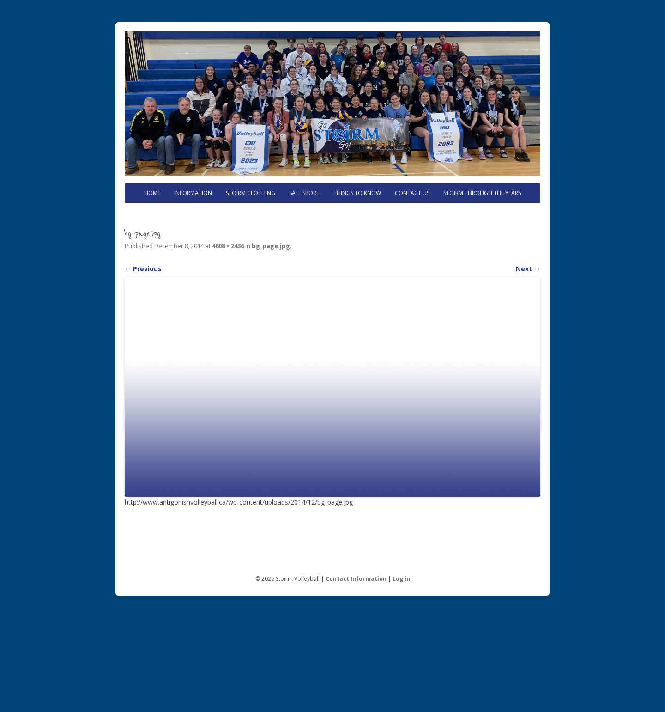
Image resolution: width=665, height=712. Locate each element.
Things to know (357, 193)
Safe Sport (304, 193)
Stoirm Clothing (250, 193)
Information (193, 193)
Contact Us (412, 193)
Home (152, 193)
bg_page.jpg (271, 246)
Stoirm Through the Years (482, 193)
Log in (401, 579)
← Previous (143, 268)
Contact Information (356, 579)
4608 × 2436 (228, 246)
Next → (528, 268)
